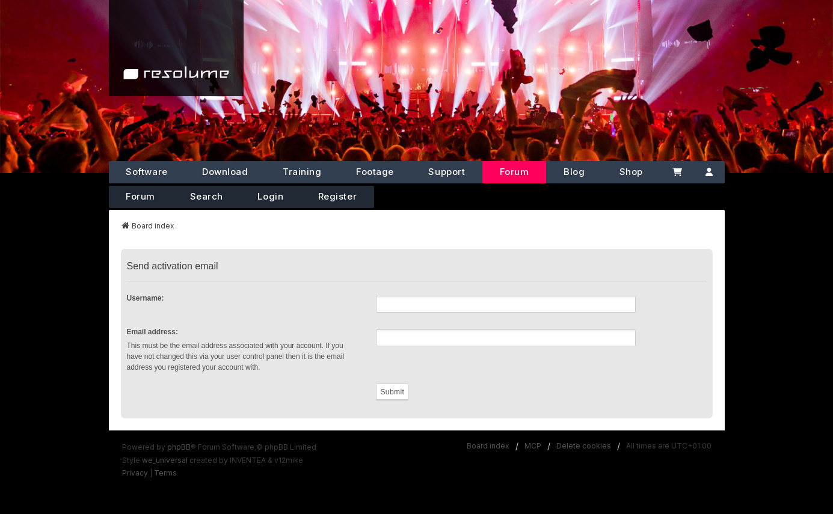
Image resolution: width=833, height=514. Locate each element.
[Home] (176, 48)
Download (225, 171)
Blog (574, 171)
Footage (375, 171)
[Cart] (676, 172)
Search (206, 196)
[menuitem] (135, 473)
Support (446, 171)
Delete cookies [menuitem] (583, 445)
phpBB (179, 446)
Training (302, 171)
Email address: (152, 332)
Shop (631, 171)
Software (146, 171)
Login (270, 196)
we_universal (165, 460)
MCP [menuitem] (532, 445)
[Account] (708, 172)
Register (337, 196)
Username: (145, 298)
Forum (514, 171)
